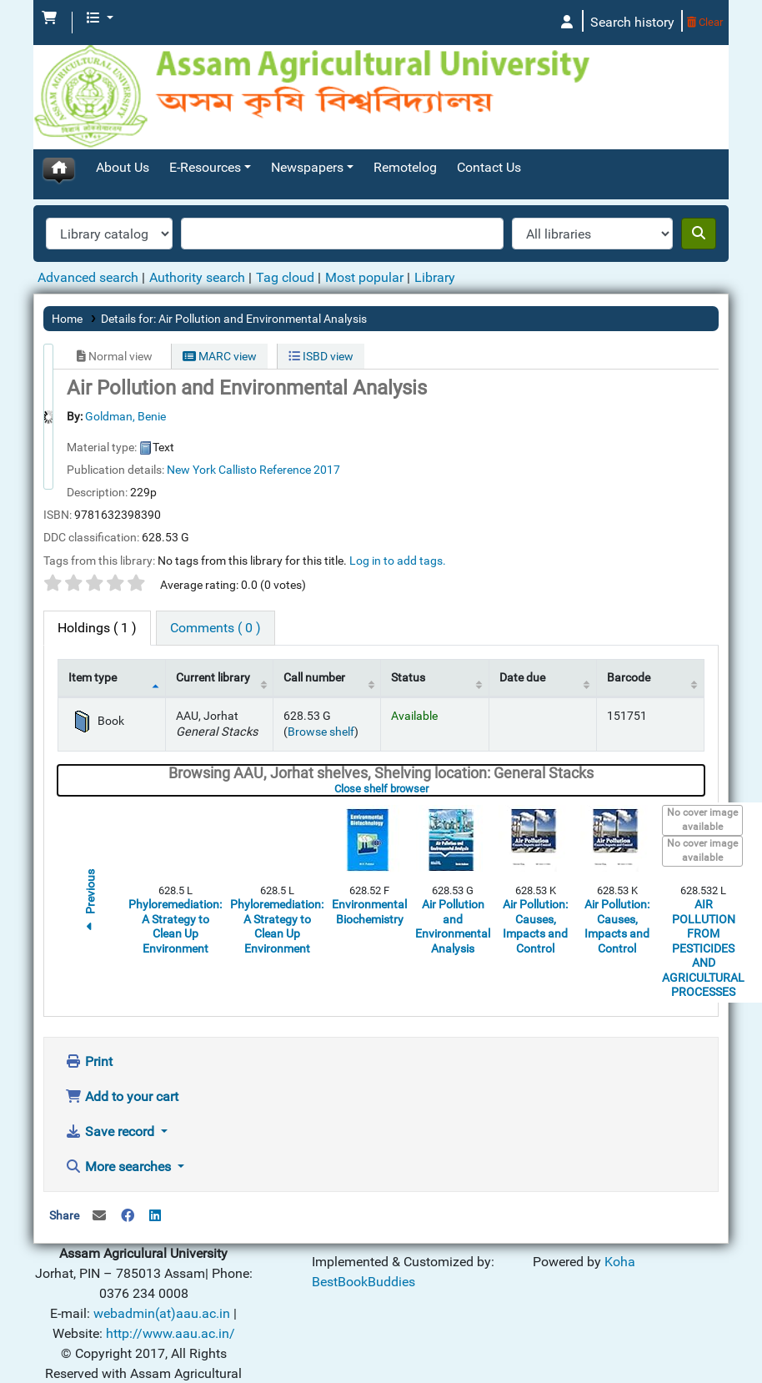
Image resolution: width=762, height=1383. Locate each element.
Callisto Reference (264, 428)
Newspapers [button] (307, 126)
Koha (120, 1372)
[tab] (215, 587)
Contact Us (489, 126)
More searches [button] (119, 1126)
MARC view (220, 315)
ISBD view (320, 315)
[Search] (698, 193)
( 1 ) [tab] (97, 587)
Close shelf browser (432, 748)
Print (89, 1020)
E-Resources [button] (205, 126)
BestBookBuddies (363, 1241)
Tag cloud (285, 236)
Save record (111, 1091)
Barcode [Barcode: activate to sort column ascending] (628, 637)
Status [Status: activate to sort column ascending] (408, 637)
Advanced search (88, 236)
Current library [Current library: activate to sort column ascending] (213, 637)
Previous (90, 861)
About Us (122, 126)
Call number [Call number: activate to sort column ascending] (314, 637)
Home (67, 277)
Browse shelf (321, 691)
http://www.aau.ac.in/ (170, 1292)
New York (191, 428)
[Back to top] (712, 1332)
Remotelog (405, 126)
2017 (326, 428)
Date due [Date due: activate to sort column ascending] (522, 637)
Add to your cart (121, 1056)
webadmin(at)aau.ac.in (161, 1272)
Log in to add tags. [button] (397, 519)
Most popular (364, 236)
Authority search (197, 236)
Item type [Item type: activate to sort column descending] (92, 637)
